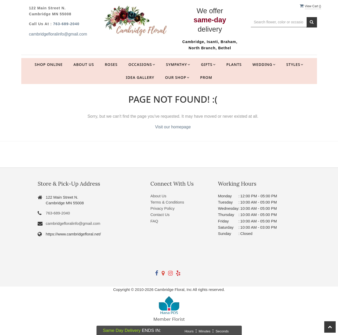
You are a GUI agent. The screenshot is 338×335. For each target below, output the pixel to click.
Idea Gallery (140, 77)
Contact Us (160, 214)
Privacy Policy (162, 208)
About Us (83, 64)
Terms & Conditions (167, 202)
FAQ (154, 221)
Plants (234, 64)
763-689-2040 (66, 24)
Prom (206, 77)
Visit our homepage (173, 127)
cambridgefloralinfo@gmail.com (58, 34)
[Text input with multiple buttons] (279, 22)
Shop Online (49, 64)
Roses (111, 64)
